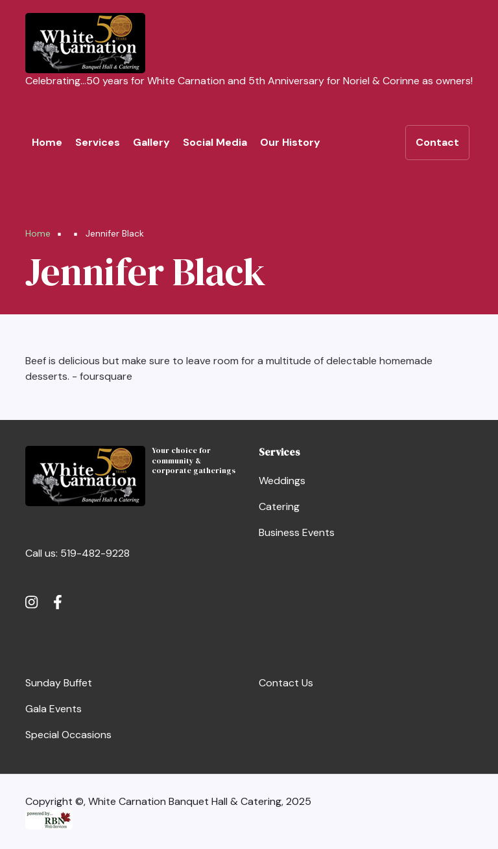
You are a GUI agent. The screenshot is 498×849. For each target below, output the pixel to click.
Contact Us (286, 683)
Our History (290, 142)
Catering (279, 506)
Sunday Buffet (58, 683)
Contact (437, 142)
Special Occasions (68, 734)
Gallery (151, 142)
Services (97, 142)
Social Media (215, 142)
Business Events (297, 532)
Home (47, 142)
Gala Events (53, 708)
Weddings (282, 480)
